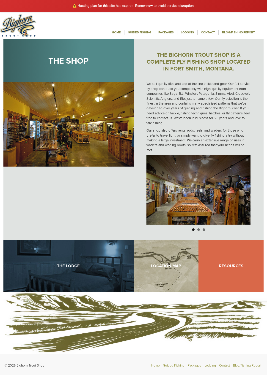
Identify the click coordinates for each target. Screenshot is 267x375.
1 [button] (193, 229)
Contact (208, 32)
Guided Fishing (139, 32)
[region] (198, 190)
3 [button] (204, 229)
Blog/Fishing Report (238, 32)
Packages (166, 32)
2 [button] (198, 229)
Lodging (187, 32)
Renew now (144, 6)
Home (116, 32)
